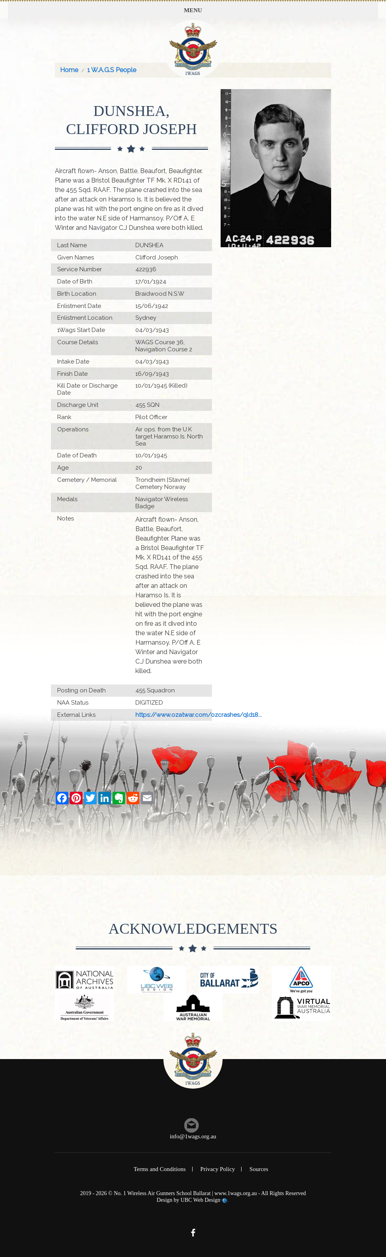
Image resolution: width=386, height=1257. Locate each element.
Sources (258, 1169)
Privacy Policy (217, 1169)
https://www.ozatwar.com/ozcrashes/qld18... (198, 714)
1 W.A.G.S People (111, 70)
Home (69, 70)
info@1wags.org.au (193, 1136)
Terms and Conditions (159, 1169)
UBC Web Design (201, 1200)
